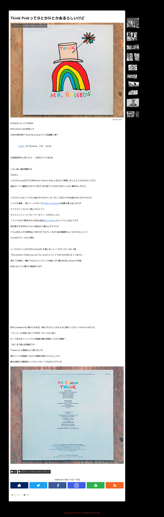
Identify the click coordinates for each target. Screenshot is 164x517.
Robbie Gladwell (51, 203)
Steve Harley (50, 220)
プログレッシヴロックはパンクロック (34, 471)
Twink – (22, 146)
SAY (13, 471)
